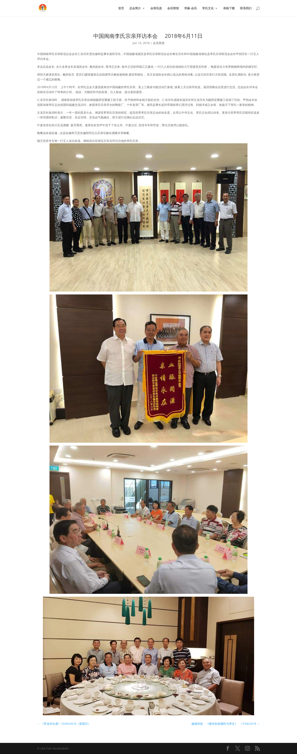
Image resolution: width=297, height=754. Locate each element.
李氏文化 (208, 8)
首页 (121, 8)
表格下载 (229, 8)
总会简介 (135, 8)
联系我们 (246, 8)
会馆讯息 (156, 8)
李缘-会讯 (190, 8)
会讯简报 (173, 8)
